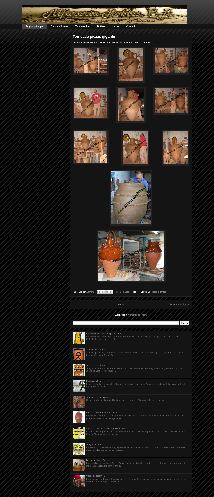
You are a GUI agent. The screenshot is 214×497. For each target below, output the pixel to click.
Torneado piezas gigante (94, 36)
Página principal (35, 26)
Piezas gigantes (158, 292)
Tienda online (82, 26)
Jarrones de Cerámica (96, 349)
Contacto (131, 26)
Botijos (101, 26)
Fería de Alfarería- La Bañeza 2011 (103, 412)
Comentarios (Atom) (137, 315)
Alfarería (90, 292)
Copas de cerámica (95, 476)
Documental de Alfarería (97, 460)
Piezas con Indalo (94, 381)
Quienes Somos (59, 26)
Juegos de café (93, 444)
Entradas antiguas (179, 304)
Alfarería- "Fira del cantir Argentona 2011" (106, 428)
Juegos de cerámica (95, 365)
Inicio (120, 304)
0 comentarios (122, 292)
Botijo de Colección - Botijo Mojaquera (104, 333)
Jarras (115, 26)
